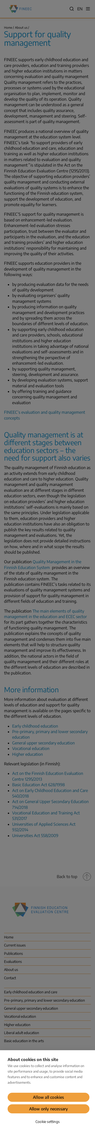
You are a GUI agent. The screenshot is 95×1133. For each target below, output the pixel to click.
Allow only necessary (48, 1108)
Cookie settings (47, 1121)
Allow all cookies (48, 1097)
